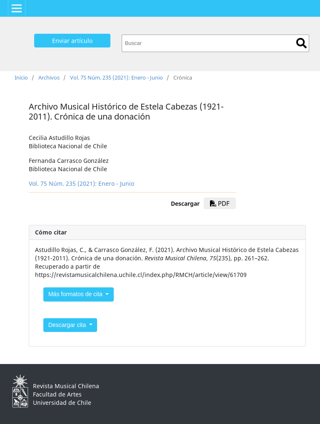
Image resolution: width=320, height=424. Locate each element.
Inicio (21, 77)
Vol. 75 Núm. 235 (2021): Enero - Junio (116, 77)
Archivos (49, 77)
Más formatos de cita (76, 294)
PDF (220, 203)
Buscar (301, 43)
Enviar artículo (72, 41)
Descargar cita (68, 325)
